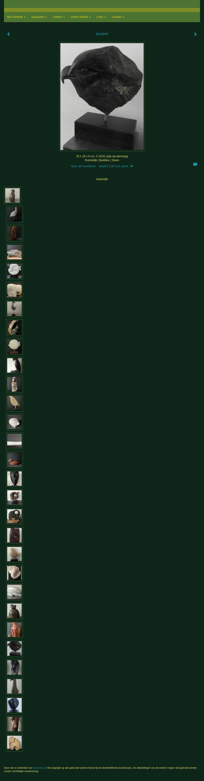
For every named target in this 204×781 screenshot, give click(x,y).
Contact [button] (118, 16)
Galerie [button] (59, 16)
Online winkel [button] (81, 16)
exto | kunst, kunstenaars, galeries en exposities (15, 4)
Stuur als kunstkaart (102, 166)
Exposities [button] (39, 16)
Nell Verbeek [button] (16, 16)
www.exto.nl (39, 767)
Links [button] (101, 16)
